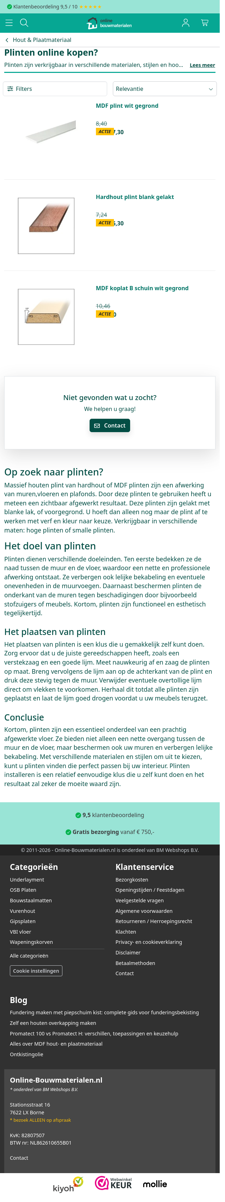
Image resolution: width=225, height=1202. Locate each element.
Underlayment (27, 879)
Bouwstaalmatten (31, 900)
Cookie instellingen (36, 970)
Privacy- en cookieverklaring (149, 942)
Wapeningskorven (31, 942)
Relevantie (165, 89)
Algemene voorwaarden (144, 911)
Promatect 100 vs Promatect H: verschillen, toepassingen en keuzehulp (94, 1033)
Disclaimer (128, 952)
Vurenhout (22, 911)
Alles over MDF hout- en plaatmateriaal (56, 1043)
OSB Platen (23, 889)
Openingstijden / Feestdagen (150, 889)
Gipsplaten (23, 921)
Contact (110, 425)
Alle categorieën (29, 955)
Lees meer (202, 65)
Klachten (126, 931)
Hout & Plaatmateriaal (37, 40)
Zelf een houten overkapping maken (53, 1023)
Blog (19, 1000)
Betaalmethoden (136, 963)
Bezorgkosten (132, 879)
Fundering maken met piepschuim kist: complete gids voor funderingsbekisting (104, 1012)
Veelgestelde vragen (140, 900)
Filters (19, 89)
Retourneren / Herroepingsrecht (154, 921)
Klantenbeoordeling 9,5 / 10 (45, 6)
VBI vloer (20, 931)
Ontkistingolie (26, 1054)
